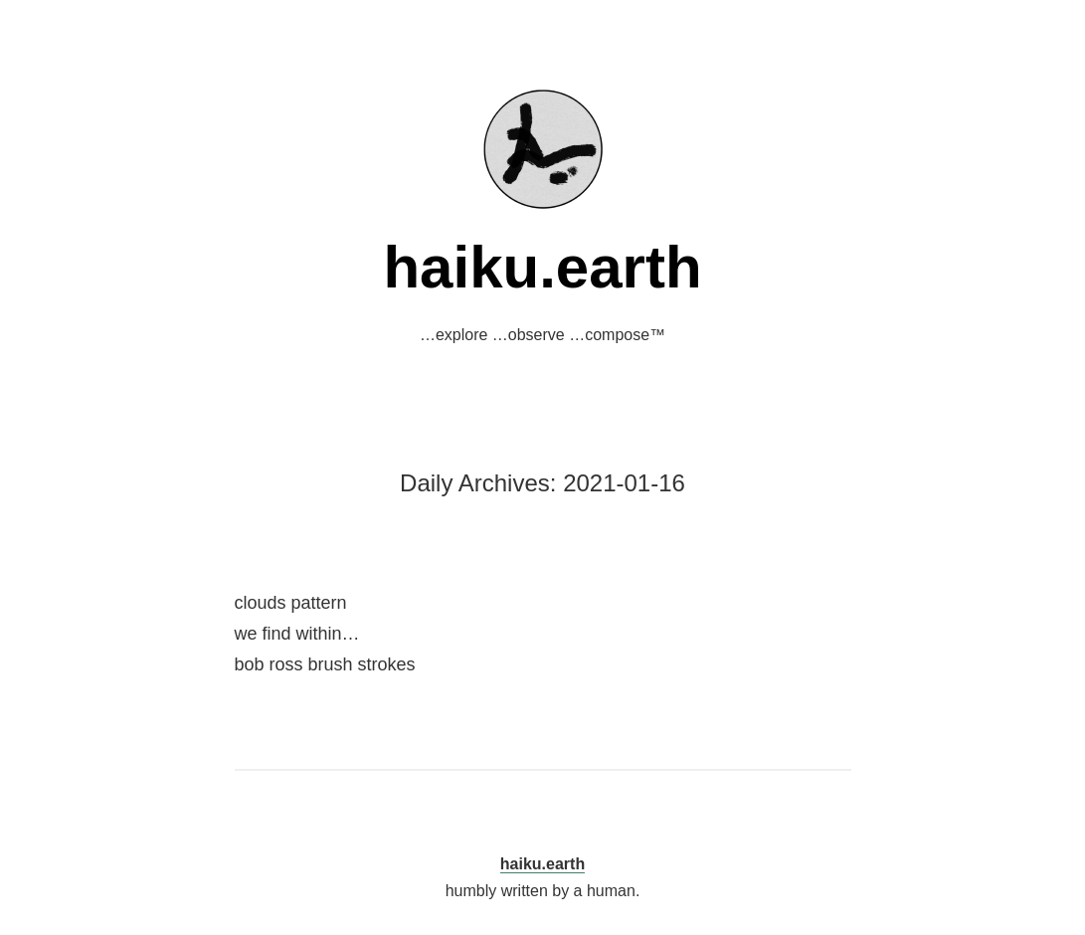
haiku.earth (542, 267)
